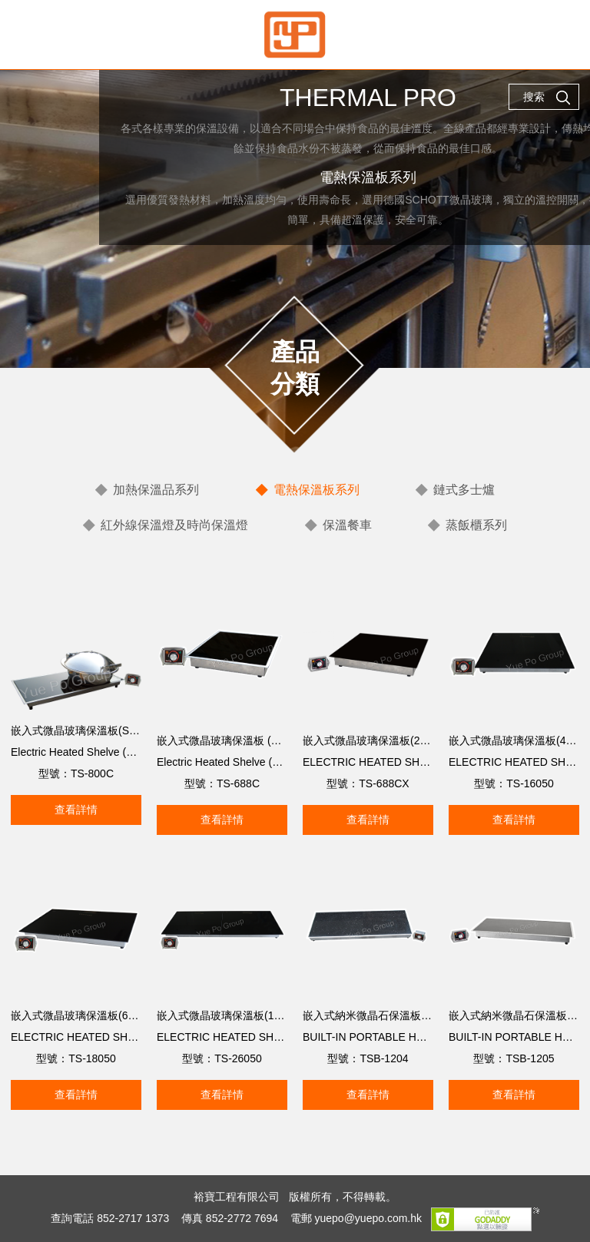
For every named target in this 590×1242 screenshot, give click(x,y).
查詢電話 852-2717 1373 (110, 1218)
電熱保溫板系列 (316, 489)
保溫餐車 (347, 525)
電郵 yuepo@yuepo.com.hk (356, 1218)
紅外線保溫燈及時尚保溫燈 (174, 525)
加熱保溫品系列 (156, 489)
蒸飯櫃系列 (476, 525)
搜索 (547, 97)
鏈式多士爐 (464, 489)
